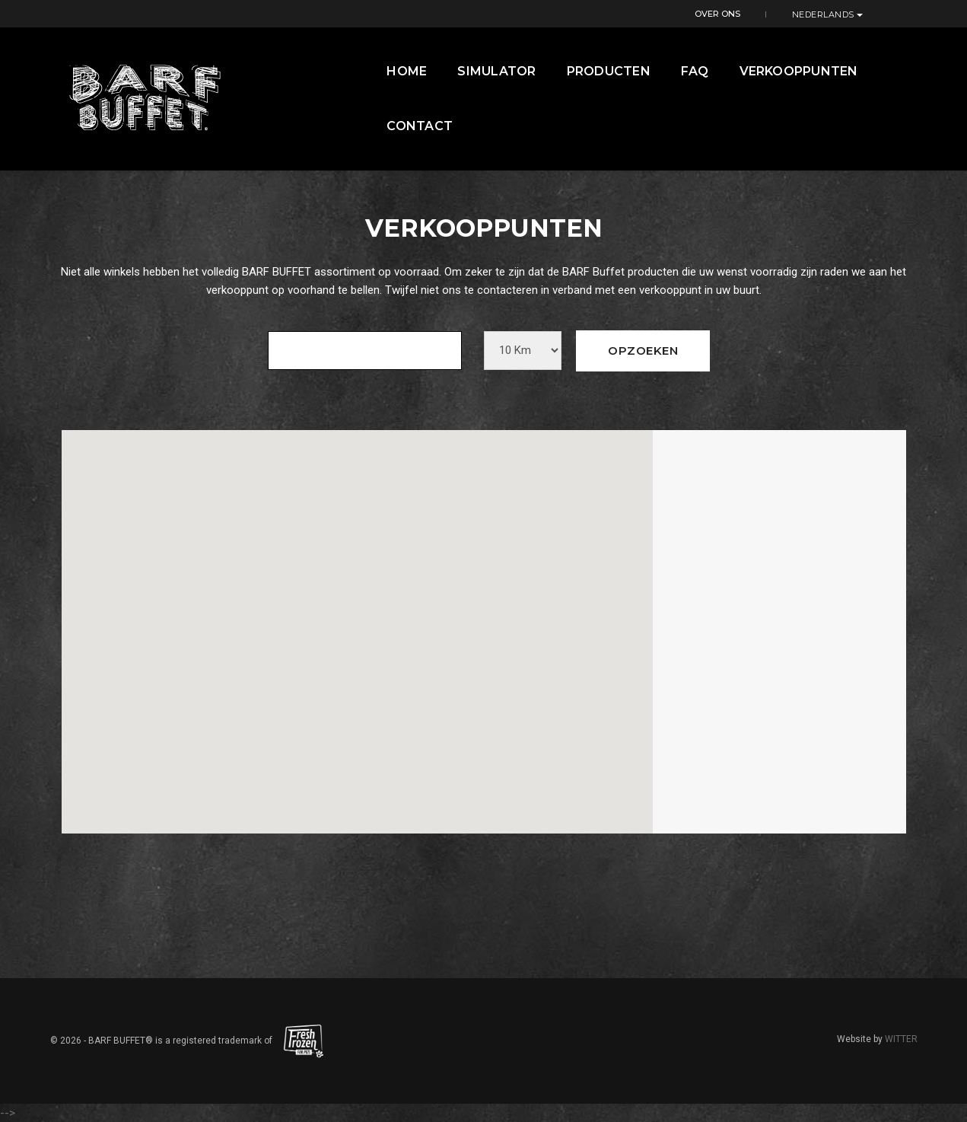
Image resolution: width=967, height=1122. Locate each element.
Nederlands (882, 13)
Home (370, 72)
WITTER (901, 1039)
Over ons (801, 13)
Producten (571, 72)
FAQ (658, 72)
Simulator (460, 72)
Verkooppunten (761, 72)
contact (884, 72)
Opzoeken (643, 350)
